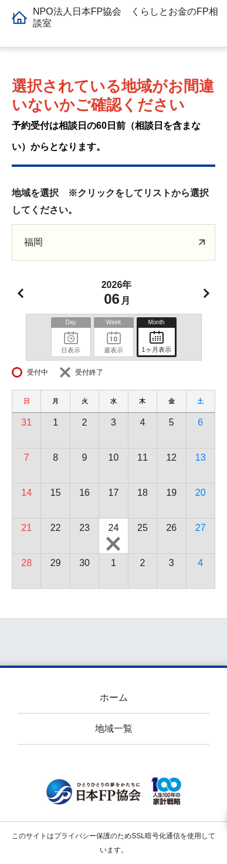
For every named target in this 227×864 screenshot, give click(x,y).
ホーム (114, 697)
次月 (206, 293)
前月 (20, 293)
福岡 (33, 242)
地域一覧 (114, 728)
